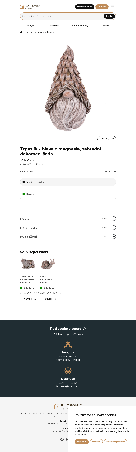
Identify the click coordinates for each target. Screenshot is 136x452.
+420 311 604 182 (68, 383)
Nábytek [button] (31, 25)
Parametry (64, 227)
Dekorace (29, 32)
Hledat (109, 16)
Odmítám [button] (96, 442)
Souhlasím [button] (81, 442)
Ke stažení (64, 236)
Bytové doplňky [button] (80, 25)
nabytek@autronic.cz (68, 360)
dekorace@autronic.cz (68, 386)
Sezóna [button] (105, 25)
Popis (64, 218)
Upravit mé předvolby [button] (115, 442)
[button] (112, 6)
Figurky (40, 32)
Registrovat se (84, 7)
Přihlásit (102, 7)
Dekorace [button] (54, 25)
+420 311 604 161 (68, 356)
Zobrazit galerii (107, 138)
